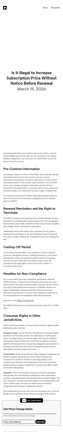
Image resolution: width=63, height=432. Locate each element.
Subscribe (40, 422)
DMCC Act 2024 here (25, 300)
